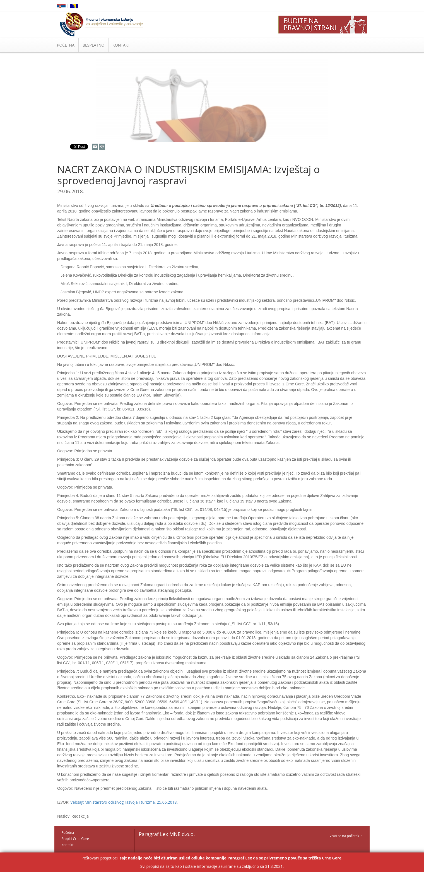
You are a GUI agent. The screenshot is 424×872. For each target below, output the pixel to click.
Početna (67, 832)
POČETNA (65, 45)
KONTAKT (121, 45)
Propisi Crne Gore (75, 838)
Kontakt (67, 844)
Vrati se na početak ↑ (346, 836)
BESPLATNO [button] (93, 45)
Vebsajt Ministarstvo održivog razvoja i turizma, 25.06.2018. (124, 802)
